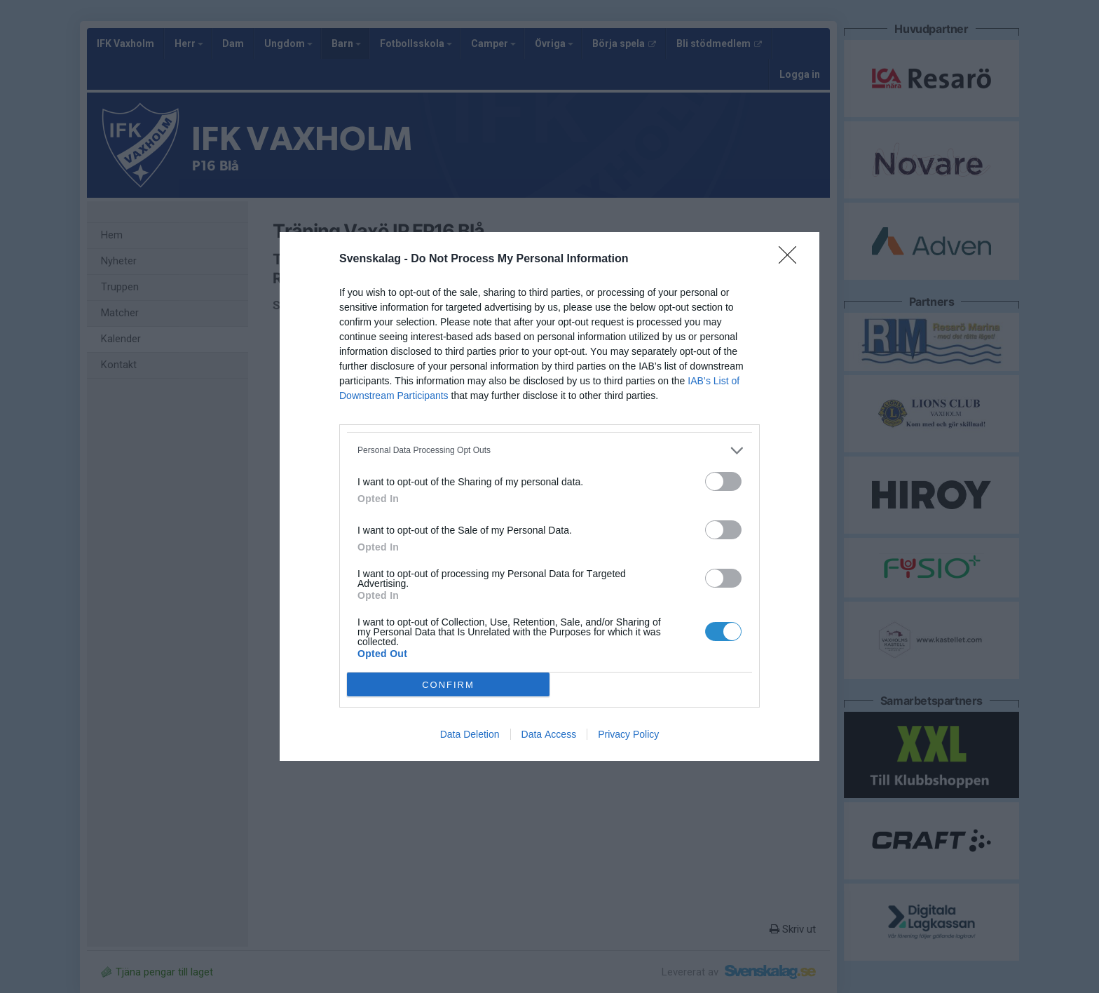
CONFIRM (448, 684)
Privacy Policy (628, 734)
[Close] (792, 259)
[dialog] (549, 496)
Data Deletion (470, 734)
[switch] (723, 481)
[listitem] (549, 450)
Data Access (549, 734)
